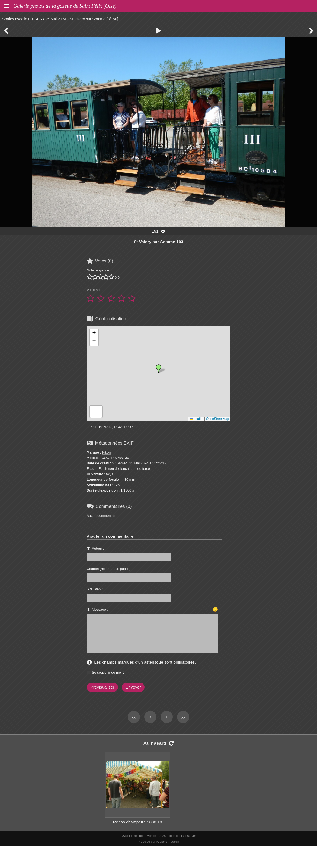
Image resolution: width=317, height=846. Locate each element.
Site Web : (95, 589)
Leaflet (196, 419)
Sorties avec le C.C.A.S (22, 19)
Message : (100, 609)
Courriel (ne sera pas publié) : (110, 569)
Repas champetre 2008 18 (137, 822)
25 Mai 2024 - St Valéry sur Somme (75, 19)
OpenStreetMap (217, 419)
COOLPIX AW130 (115, 458)
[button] (158, 368)
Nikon (106, 452)
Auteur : (98, 548)
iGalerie (161, 841)
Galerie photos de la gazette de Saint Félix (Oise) (64, 6)
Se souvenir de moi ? (108, 672)
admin (175, 841)
